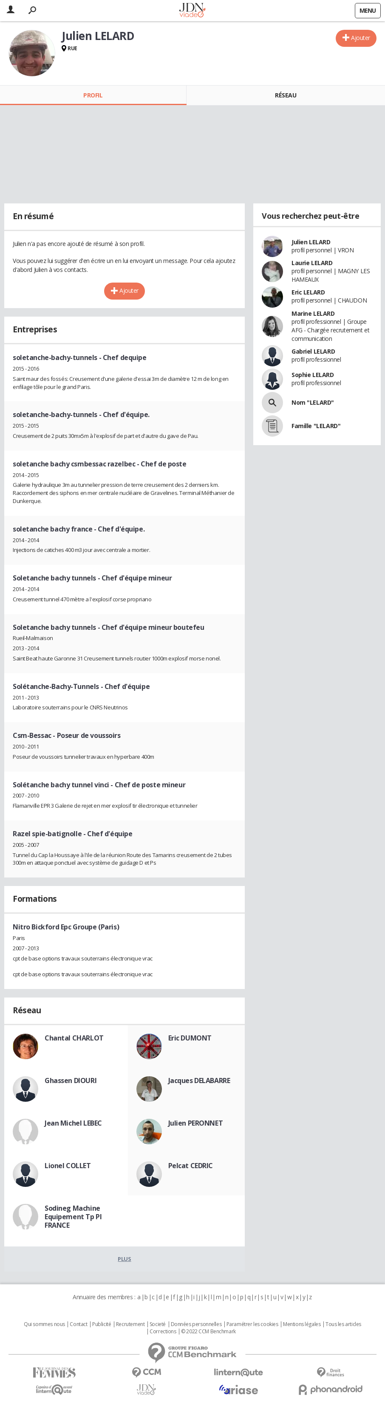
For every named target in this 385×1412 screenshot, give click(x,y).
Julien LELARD (311, 242)
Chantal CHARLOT (74, 1038)
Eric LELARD (308, 292)
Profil (92, 95)
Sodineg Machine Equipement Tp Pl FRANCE (73, 1216)
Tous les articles (343, 1324)
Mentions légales (301, 1324)
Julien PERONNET (195, 1123)
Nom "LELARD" (313, 402)
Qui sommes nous (44, 1324)
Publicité (101, 1324)
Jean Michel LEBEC (73, 1123)
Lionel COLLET (68, 1165)
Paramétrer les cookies (252, 1324)
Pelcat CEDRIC (190, 1165)
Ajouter (360, 38)
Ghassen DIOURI (70, 1080)
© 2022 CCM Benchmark (208, 1332)
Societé (158, 1324)
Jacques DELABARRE (199, 1080)
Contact (78, 1324)
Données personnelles (196, 1324)
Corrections (163, 1332)
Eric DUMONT (190, 1038)
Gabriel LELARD (313, 351)
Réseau (285, 95)
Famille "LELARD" (316, 426)
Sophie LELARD (313, 375)
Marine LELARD (313, 313)
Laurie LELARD (312, 263)
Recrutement (130, 1324)
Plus (124, 1259)
